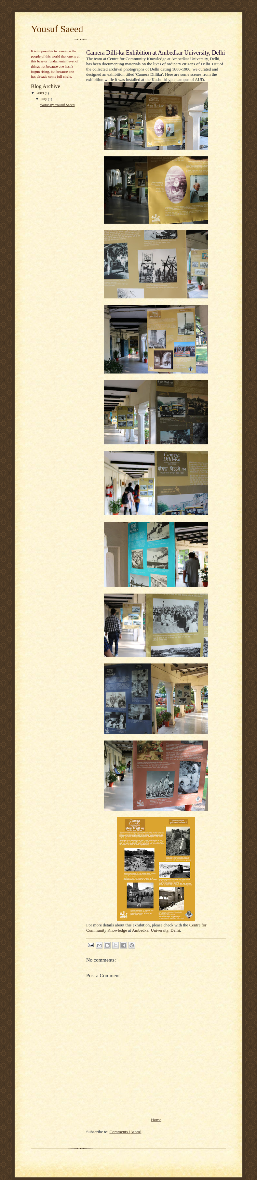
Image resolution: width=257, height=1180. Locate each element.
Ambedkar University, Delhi (156, 930)
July (44, 99)
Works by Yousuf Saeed (57, 105)
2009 (40, 93)
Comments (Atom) (126, 1131)
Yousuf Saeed (57, 29)
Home (156, 1119)
